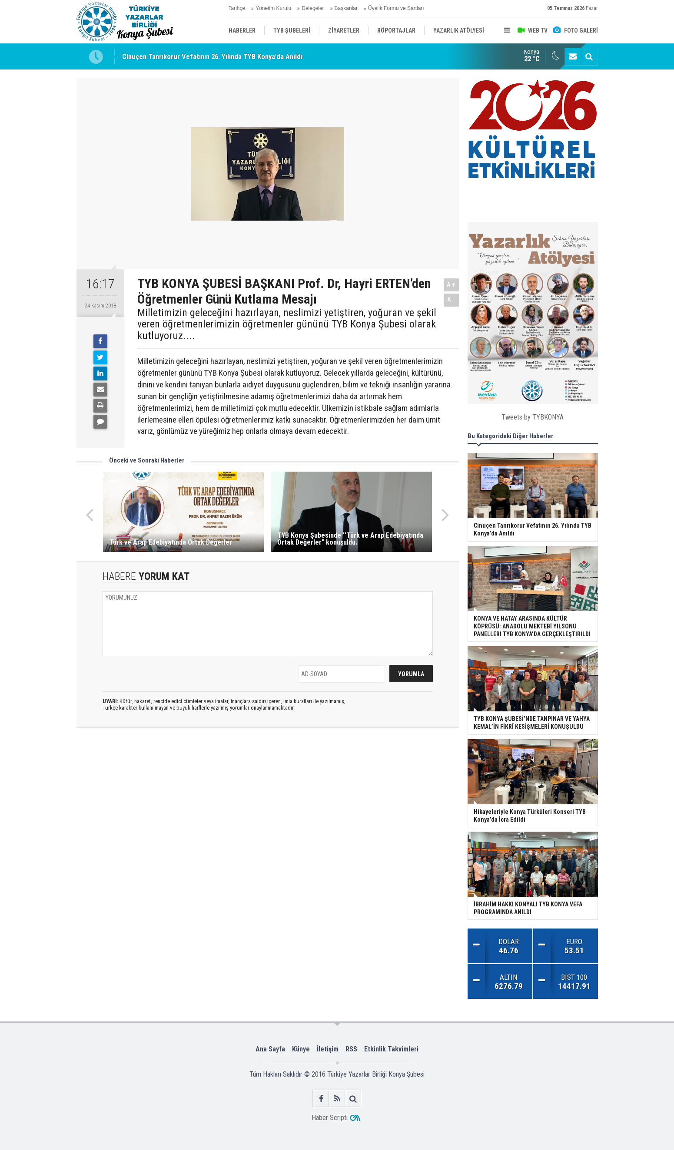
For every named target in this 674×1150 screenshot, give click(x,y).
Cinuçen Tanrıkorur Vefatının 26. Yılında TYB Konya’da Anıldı (212, 56)
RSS (351, 1049)
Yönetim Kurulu (273, 8)
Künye (301, 1049)
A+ (451, 285)
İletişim (328, 1049)
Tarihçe (237, 8)
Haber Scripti (330, 1118)
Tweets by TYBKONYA (532, 417)
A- (451, 300)
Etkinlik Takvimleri (391, 1049)
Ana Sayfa (270, 1049)
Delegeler (313, 8)
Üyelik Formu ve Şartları (396, 8)
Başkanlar (346, 8)
